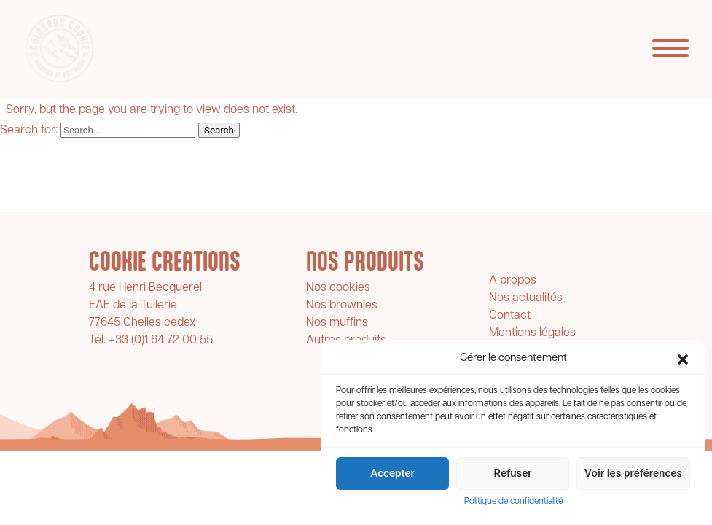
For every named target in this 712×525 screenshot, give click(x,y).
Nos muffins (337, 323)
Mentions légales (532, 333)
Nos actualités (526, 298)
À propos (512, 281)
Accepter (392, 473)
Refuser (512, 473)
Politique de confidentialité (513, 501)
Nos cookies (338, 288)
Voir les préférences (633, 473)
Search (219, 130)
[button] (683, 359)
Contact (510, 316)
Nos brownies (341, 305)
